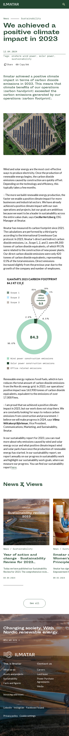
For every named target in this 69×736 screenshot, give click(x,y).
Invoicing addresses (13, 694)
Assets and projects (13, 674)
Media (40, 686)
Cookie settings (28, 715)
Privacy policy (10, 715)
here (14, 467)
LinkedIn (7, 707)
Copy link (22, 64)
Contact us (44, 664)
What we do (9, 669)
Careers (41, 669)
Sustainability (10, 678)
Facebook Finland (35, 707)
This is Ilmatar (12, 664)
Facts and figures (12, 683)
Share (8, 64)
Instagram (19, 707)
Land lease (42, 674)
